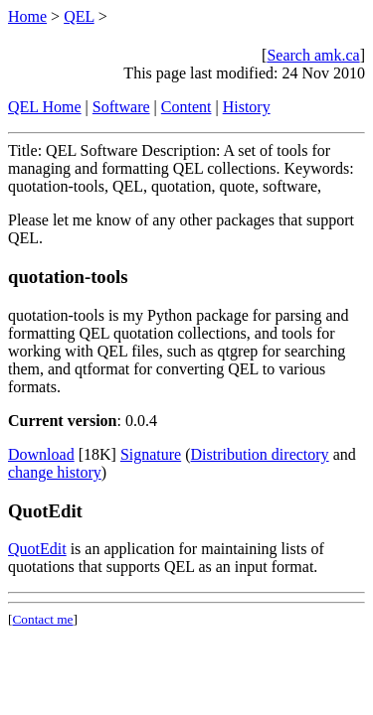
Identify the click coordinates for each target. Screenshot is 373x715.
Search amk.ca (313, 55)
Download (41, 454)
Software (121, 106)
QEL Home (45, 106)
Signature (150, 454)
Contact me (42, 619)
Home (27, 16)
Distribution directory (260, 454)
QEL (79, 16)
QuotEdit (37, 548)
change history (54, 472)
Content (186, 106)
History (247, 106)
